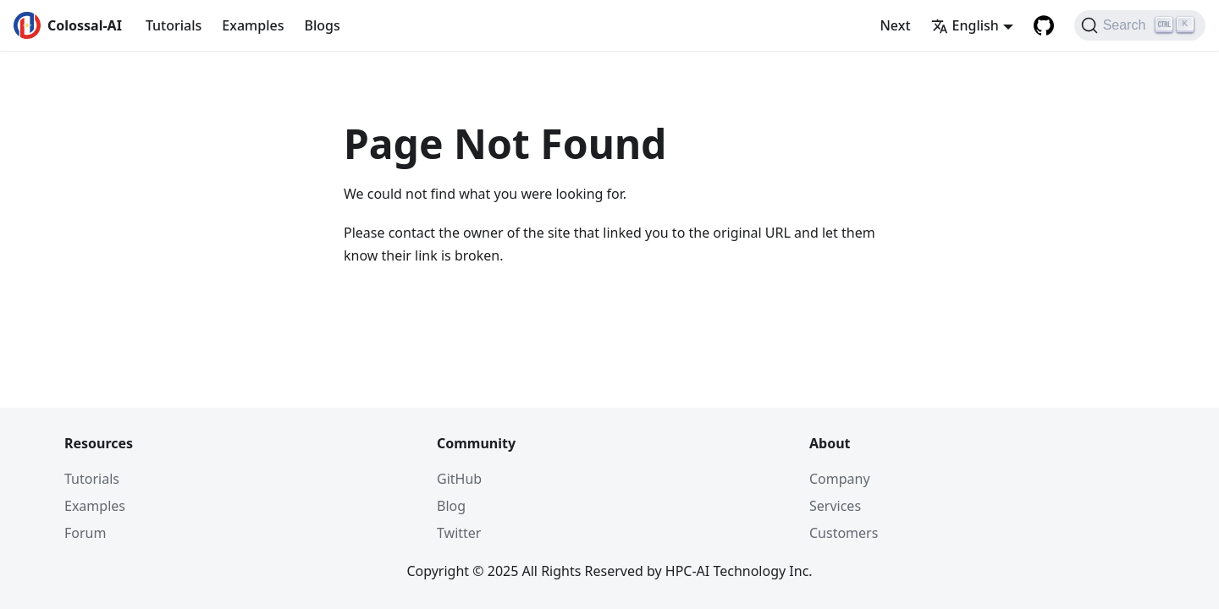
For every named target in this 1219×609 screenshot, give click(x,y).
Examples (253, 25)
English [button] (965, 25)
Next (895, 25)
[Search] (1139, 25)
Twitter (459, 533)
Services (835, 506)
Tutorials (173, 25)
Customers (843, 533)
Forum (85, 533)
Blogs (321, 25)
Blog (451, 506)
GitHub (459, 478)
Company (839, 478)
